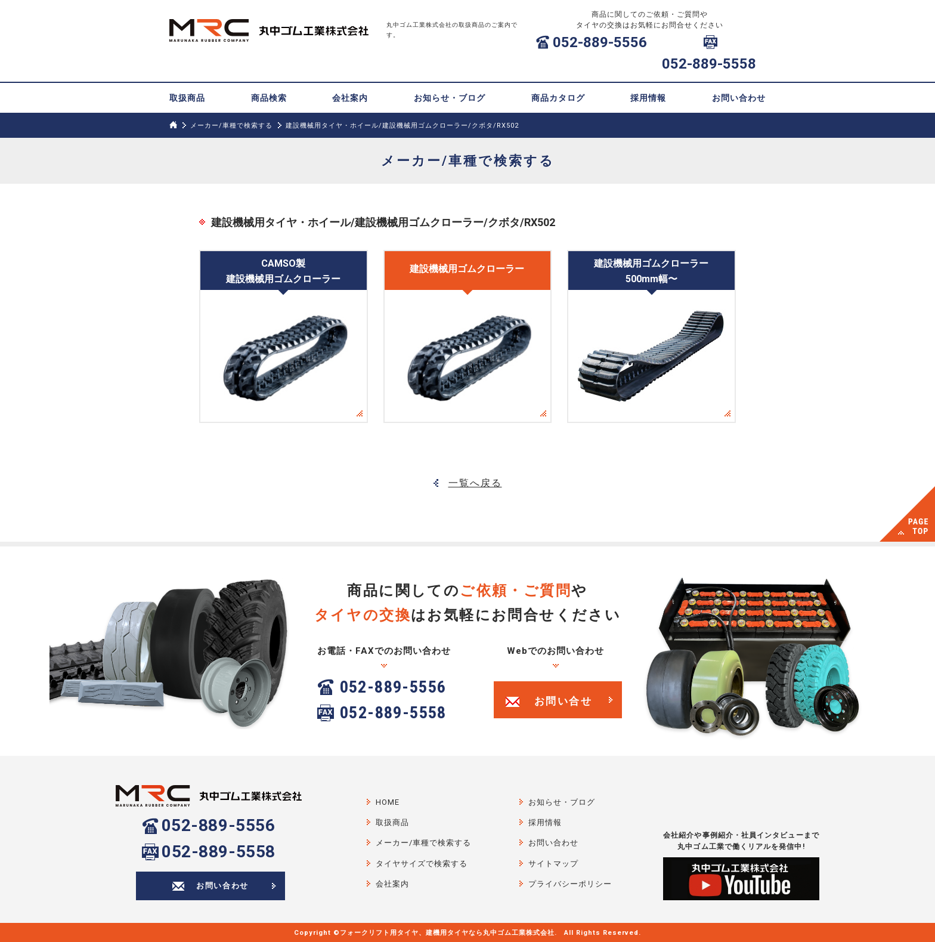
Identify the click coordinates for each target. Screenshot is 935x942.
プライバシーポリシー (570, 883)
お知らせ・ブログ (449, 98)
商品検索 (269, 98)
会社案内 (350, 98)
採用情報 (648, 98)
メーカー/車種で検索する (231, 125)
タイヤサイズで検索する (422, 863)
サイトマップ (553, 863)
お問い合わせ (739, 98)
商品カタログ (558, 98)
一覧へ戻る (475, 483)
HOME (388, 802)
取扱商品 (187, 98)
